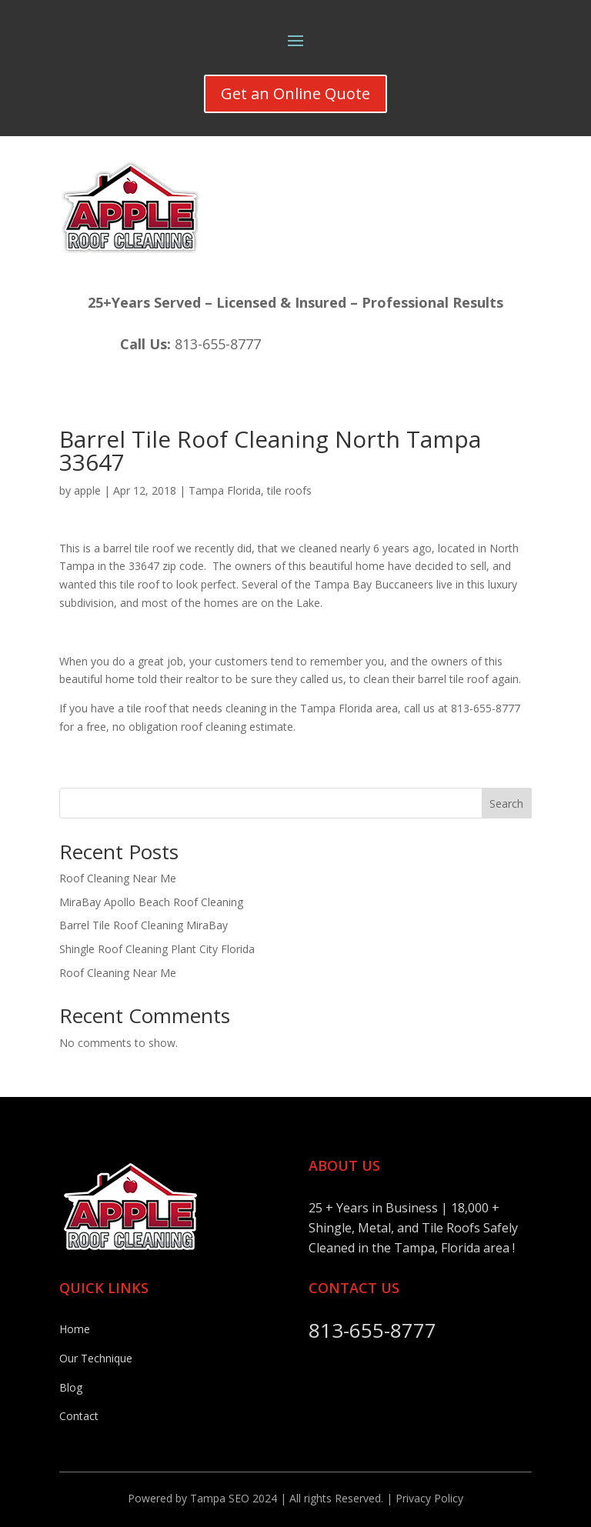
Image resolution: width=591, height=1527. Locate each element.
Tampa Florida (225, 490)
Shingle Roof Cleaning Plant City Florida (157, 949)
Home (74, 1329)
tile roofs (289, 490)
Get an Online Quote (295, 93)
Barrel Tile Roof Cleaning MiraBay (143, 925)
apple (87, 490)
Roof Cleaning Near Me (117, 878)
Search (506, 803)
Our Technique (95, 1358)
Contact (78, 1416)
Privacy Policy (429, 1498)
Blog (70, 1387)
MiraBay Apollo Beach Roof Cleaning (151, 902)
